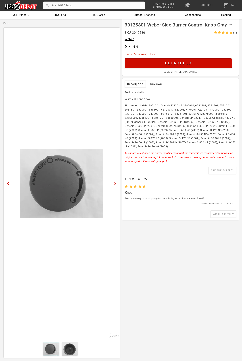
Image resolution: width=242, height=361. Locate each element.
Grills (101, 15)
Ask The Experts (222, 170)
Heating (228, 15)
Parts (62, 15)
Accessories (195, 15)
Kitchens (147, 15)
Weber (129, 39)
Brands (22, 15)
